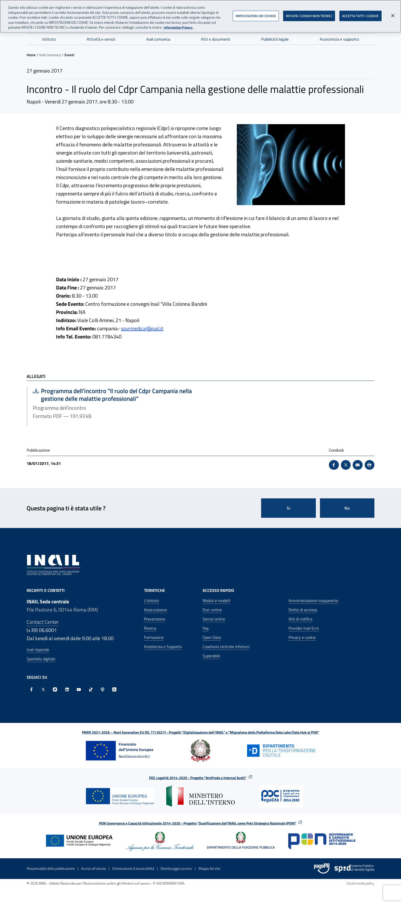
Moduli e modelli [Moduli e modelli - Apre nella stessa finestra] (216, 600)
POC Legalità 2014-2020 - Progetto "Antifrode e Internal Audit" (198, 777)
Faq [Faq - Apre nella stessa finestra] (205, 628)
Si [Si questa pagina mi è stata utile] (289, 508)
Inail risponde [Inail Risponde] (38, 650)
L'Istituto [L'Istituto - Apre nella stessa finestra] (151, 600)
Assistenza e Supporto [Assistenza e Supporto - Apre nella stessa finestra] (163, 646)
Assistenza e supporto (339, 39)
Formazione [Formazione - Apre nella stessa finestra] (154, 637)
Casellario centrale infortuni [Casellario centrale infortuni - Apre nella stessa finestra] (226, 646)
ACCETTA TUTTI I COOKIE (360, 13)
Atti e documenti (215, 39)
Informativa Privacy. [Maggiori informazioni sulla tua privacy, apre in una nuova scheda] (178, 24)
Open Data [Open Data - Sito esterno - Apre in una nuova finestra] (212, 637)
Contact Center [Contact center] (43, 622)
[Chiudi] (392, 12)
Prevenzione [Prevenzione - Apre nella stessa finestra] (154, 619)
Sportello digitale (41, 659)
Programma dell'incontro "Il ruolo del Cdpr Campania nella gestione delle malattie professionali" (112, 394)
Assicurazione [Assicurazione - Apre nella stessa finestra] (155, 610)
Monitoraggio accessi (176, 868)
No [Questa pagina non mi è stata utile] (347, 508)
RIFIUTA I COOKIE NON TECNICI (309, 13)
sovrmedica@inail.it (142, 328)
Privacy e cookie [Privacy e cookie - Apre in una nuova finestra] (302, 637)
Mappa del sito (209, 868)
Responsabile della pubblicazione (51, 868)
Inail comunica (158, 39)
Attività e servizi (101, 39)
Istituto (49, 39)
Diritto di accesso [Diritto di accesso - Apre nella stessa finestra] (302, 610)
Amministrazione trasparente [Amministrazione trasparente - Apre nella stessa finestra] (313, 600)
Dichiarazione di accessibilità (133, 868)
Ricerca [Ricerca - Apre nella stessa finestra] (150, 628)
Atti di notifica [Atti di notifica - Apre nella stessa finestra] (300, 619)
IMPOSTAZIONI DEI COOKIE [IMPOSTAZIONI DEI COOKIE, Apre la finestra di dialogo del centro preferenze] (256, 13)
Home (31, 54)
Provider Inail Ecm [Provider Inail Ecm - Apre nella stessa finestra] (303, 628)
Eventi (69, 54)
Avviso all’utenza (93, 868)
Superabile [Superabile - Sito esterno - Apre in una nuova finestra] (211, 656)
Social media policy (360, 883)
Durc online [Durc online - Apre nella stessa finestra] (212, 610)
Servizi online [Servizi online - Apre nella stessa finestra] (214, 619)
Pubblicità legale (275, 39)
